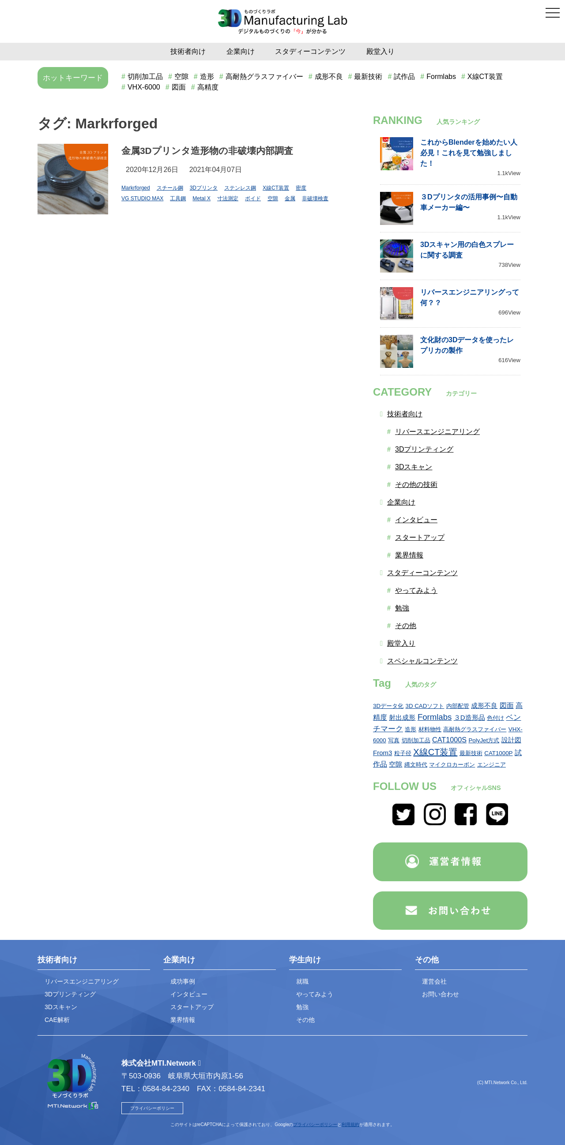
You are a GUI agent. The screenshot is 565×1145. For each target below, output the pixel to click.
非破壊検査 (315, 198)
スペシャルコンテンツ (422, 661)
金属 (290, 198)
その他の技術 (416, 484)
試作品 (404, 76)
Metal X (201, 198)
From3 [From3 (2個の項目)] (382, 752)
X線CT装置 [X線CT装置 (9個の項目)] (435, 752)
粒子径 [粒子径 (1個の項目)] (402, 753)
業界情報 (409, 555)
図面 (179, 87)
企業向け (240, 51)
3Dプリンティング (424, 449)
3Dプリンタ (204, 188)
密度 (301, 188)
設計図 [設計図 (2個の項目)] (511, 740)
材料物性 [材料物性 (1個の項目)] (429, 729)
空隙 (181, 76)
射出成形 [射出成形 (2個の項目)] (402, 717)
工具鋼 (178, 198)
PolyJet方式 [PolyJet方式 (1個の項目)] (483, 740)
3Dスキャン (413, 467)
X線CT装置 (485, 76)
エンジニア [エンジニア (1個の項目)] (491, 764)
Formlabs (441, 76)
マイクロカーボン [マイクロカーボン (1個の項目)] (452, 764)
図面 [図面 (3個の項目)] (507, 705)
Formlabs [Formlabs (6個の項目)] (435, 717)
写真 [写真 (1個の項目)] (393, 740)
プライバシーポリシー (152, 1108)
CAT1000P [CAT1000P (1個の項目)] (498, 753)
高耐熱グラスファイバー (264, 76)
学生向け (305, 959)
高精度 (207, 87)
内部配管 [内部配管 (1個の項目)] (457, 706)
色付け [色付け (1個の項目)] (495, 718)
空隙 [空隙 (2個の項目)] (395, 764)
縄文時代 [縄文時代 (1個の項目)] (415, 764)
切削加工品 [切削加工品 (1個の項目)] (416, 740)
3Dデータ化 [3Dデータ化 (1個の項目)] (388, 706)
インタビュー (416, 520)
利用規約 (350, 1124)
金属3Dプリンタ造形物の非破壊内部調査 (207, 151)
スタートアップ (419, 537)
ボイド (253, 198)
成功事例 (182, 981)
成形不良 (329, 76)
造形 (207, 76)
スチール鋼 (170, 188)
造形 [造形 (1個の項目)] (410, 729)
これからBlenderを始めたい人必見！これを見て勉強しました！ (468, 152)
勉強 (402, 608)
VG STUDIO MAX (142, 198)
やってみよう (416, 590)
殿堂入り (380, 51)
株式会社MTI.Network (158, 1063)
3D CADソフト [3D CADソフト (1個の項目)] (425, 706)
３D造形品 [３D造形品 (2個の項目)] (469, 717)
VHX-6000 (144, 87)
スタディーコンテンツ (310, 51)
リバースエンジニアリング (437, 431)
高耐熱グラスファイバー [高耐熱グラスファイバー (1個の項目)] (474, 729)
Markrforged (135, 188)
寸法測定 (227, 198)
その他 (405, 625)
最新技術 (368, 76)
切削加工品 (145, 76)
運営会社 (434, 981)
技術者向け (188, 51)
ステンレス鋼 (240, 188)
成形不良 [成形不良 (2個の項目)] (484, 705)
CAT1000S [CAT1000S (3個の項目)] (449, 740)
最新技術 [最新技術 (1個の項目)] (471, 753)
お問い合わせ (440, 994)
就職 (302, 981)
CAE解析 (57, 1019)
